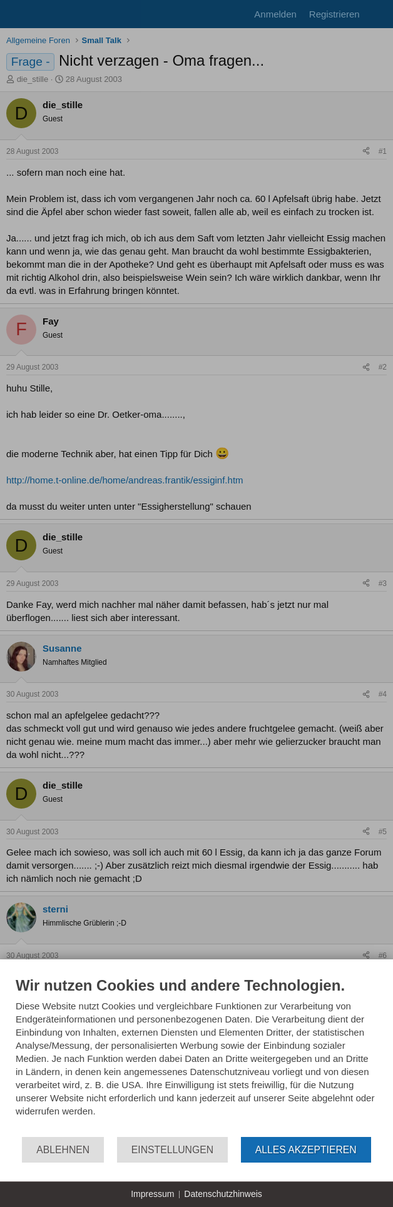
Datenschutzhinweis (223, 1194)
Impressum (152, 1194)
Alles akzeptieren (306, 1149)
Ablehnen (62, 1149)
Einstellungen (172, 1149)
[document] (196, 1056)
